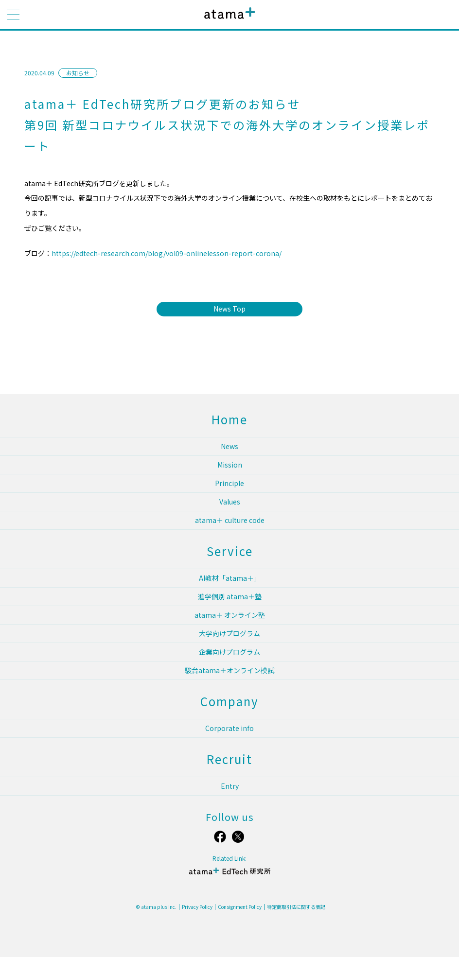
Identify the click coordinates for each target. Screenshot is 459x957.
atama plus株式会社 (227, 20)
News (229, 446)
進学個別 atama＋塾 (230, 596)
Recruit (229, 758)
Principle (229, 483)
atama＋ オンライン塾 (229, 615)
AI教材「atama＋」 (230, 578)
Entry (230, 786)
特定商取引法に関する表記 (296, 907)
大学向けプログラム (229, 633)
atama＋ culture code (230, 520)
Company (229, 701)
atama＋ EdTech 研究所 (229, 875)
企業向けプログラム (229, 652)
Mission (229, 465)
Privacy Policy (197, 907)
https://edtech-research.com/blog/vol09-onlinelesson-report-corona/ (167, 253)
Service (230, 550)
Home (229, 419)
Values (229, 501)
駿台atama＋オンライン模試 (229, 670)
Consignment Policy (240, 907)
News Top (229, 308)
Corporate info (229, 728)
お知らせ (77, 73)
